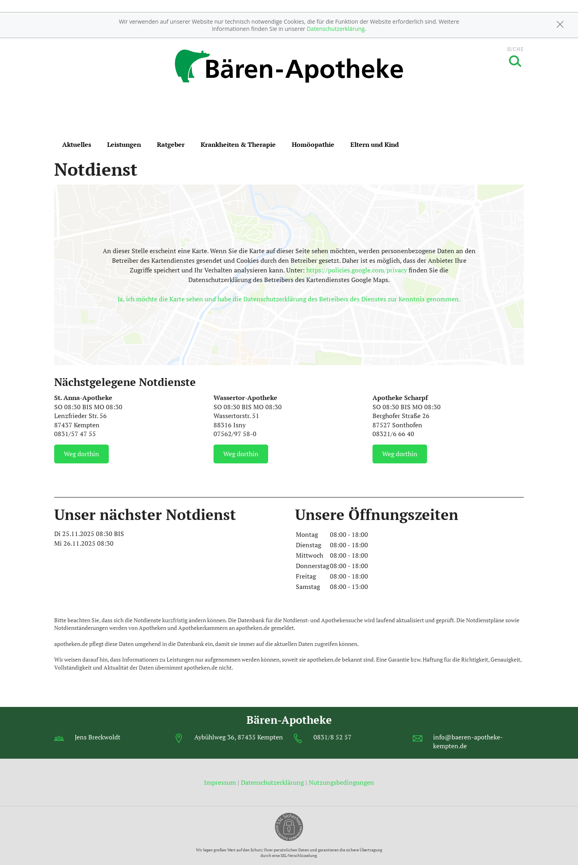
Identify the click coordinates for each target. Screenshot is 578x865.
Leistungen (124, 144)
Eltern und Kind (374, 144)
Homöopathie (313, 144)
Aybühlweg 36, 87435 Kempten (238, 737)
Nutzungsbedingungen (341, 782)
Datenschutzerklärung (335, 28)
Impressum (221, 782)
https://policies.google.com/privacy (356, 270)
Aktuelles (76, 144)
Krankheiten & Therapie (238, 144)
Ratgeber (171, 144)
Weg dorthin (81, 453)
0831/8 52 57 (332, 737)
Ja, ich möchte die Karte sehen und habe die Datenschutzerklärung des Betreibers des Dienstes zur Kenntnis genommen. (289, 298)
